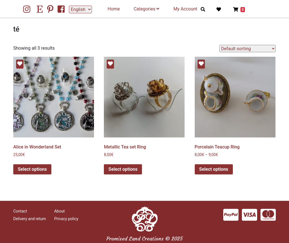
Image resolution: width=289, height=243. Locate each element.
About (59, 211)
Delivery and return (29, 218)
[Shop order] (247, 48)
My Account (185, 9)
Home (114, 9)
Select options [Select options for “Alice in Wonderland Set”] (32, 169)
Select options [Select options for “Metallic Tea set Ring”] (122, 169)
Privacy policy (66, 218)
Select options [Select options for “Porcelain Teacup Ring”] (213, 169)
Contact (20, 211)
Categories (146, 9)
